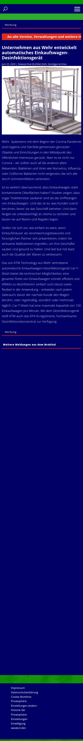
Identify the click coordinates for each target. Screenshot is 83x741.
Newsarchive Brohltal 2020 (32, 64)
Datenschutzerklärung (24, 692)
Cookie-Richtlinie (21, 697)
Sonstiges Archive (57, 64)
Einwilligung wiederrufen (18, 726)
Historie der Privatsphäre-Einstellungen (19, 714)
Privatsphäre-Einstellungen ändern (24, 703)
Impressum (18, 688)
